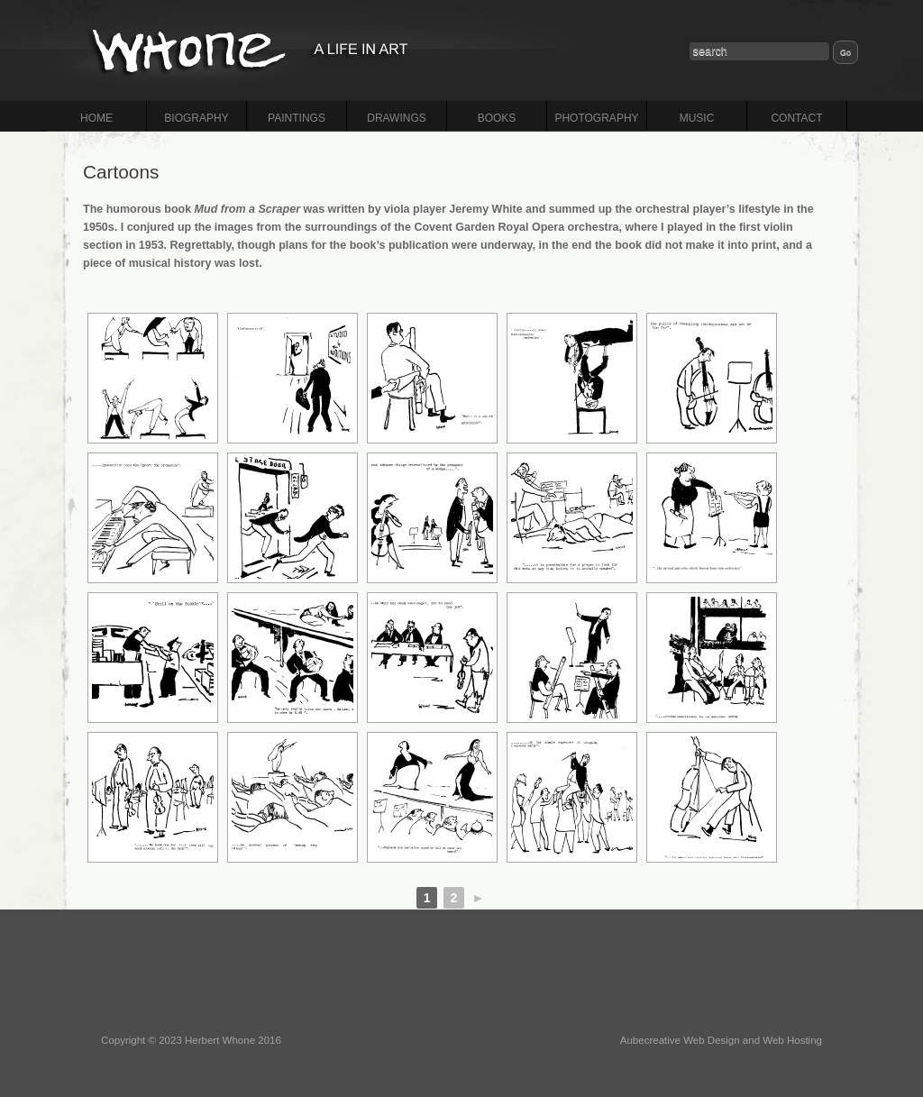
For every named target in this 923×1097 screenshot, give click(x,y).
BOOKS (497, 118)
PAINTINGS (296, 118)
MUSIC (697, 118)
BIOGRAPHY (196, 118)
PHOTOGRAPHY (596, 118)
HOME (96, 118)
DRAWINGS (396, 118)
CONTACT (796, 118)
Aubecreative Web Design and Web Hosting (721, 1040)
